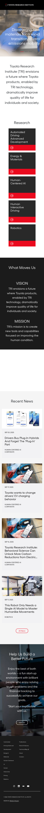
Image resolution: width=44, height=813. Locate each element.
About (21, 753)
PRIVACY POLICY (14, 800)
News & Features (24, 745)
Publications (22, 742)
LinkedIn (18, 786)
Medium (23, 786)
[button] (13, 52)
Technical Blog (23, 749)
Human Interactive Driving (7, 771)
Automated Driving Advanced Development (8, 745)
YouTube (28, 786)
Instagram (14, 786)
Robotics (6, 779)
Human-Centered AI (9, 762)
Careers (21, 756)
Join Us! (22, 722)
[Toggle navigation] (37, 5)
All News (22, 631)
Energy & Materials (6, 754)
